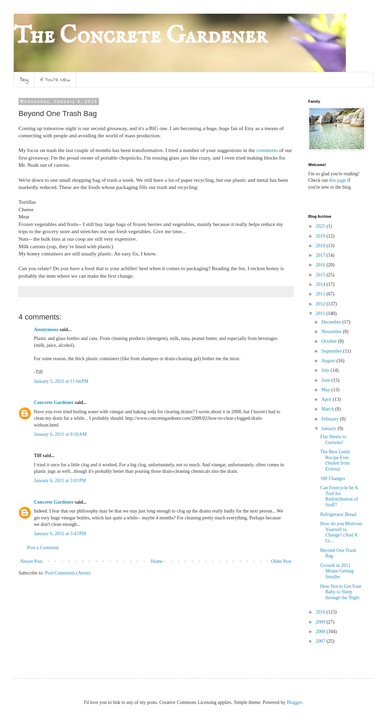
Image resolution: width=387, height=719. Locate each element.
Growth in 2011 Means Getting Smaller (337, 571)
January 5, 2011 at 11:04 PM (61, 381)
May (326, 389)
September (332, 351)
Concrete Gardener (54, 402)
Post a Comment (43, 547)
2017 (321, 255)
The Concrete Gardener (140, 36)
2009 (321, 622)
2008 (321, 631)
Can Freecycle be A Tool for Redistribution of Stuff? (339, 496)
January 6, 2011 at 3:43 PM (60, 533)
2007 (321, 641)
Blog (24, 80)
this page (337, 180)
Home (157, 561)
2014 (321, 284)
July (325, 370)
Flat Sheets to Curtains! (333, 439)
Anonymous (46, 329)
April (327, 399)
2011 (321, 313)
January (329, 428)
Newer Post (31, 561)
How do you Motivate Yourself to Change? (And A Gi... (341, 532)
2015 (321, 274)
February (330, 418)
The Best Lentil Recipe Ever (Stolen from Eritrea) (335, 460)
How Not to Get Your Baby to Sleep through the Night (340, 592)
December (331, 322)
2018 (321, 245)
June (326, 380)
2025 (321, 226)
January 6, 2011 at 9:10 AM (60, 434)
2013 (321, 294)
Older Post (281, 561)
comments (267, 150)
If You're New (55, 80)
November (332, 331)
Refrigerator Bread (338, 514)
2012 (321, 303)
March (328, 409)
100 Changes (332, 478)
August (328, 360)
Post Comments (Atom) (67, 573)
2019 (321, 236)
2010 (321, 612)
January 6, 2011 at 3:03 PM (60, 480)
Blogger (294, 702)
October (329, 341)
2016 (321, 264)
